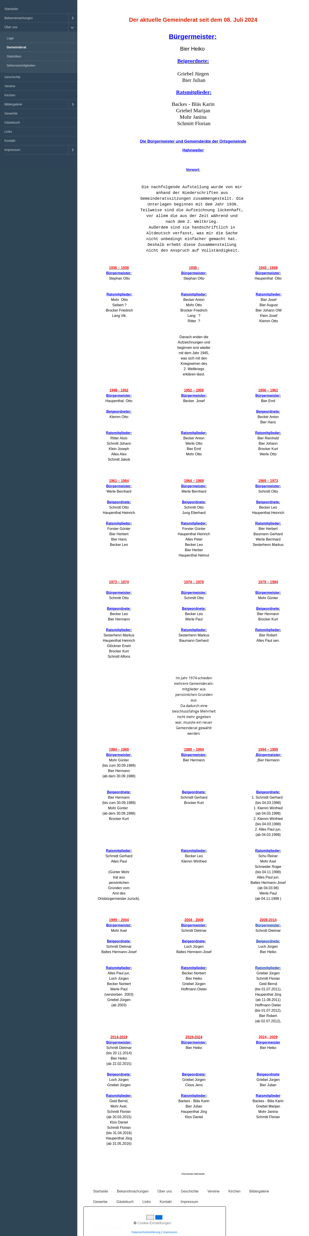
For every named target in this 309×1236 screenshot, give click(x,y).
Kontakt (9, 140)
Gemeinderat (16, 47)
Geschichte (12, 77)
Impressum (12, 150)
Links (8, 131)
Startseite (11, 9)
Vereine (9, 86)
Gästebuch (12, 122)
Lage (10, 38)
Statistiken (14, 56)
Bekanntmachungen (18, 18)
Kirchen (9, 95)
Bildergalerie (13, 104)
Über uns (10, 27)
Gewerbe (10, 113)
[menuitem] (38, 9)
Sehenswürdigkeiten (21, 65)
